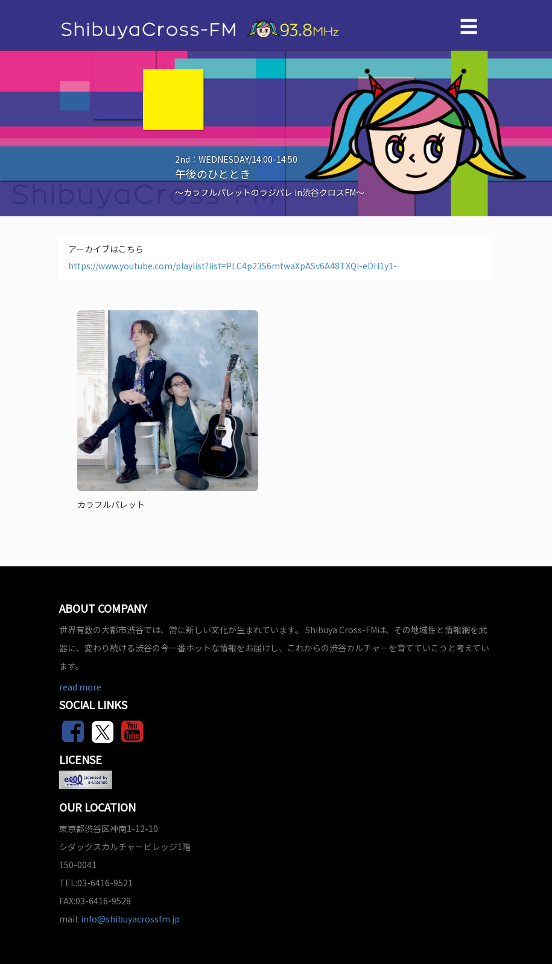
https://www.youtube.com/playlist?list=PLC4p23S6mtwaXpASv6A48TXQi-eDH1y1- (232, 266)
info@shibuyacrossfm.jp (130, 919)
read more (80, 687)
